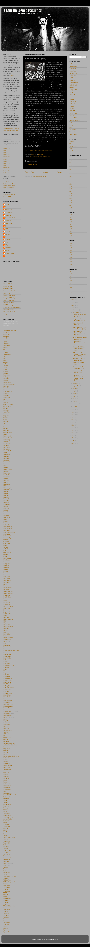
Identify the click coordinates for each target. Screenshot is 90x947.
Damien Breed (7, 438)
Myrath (5, 699)
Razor (5, 780)
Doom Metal (73, 73)
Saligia (5, 800)
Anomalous (6, 345)
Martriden (6, 671)
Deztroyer (6, 480)
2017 (70, 167)
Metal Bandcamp (8, 305)
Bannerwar (6, 375)
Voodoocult (6, 885)
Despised (6, 475)
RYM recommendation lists (11, 130)
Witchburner (7, 898)
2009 (70, 186)
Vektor (5, 874)
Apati (4, 351)
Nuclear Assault (7, 730)
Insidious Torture (8, 591)
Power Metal (73, 118)
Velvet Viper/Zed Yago (10, 876)
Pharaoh (5, 761)
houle (45, 156)
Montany (6, 691)
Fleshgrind (6, 534)
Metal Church (7, 684)
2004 (70, 198)
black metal (36, 156)
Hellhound (6, 565)
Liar (4, 643)
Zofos (5, 926)
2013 (70, 177)
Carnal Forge (7, 406)
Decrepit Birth (7, 462)
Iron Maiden (7, 597)
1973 (70, 285)
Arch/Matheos (7, 353)
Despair (5, 471)
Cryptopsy (6, 430)
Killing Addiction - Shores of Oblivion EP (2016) (79, 333)
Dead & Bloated (7, 451)
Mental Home (7, 682)
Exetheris (6, 515)
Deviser (5, 478)
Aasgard (5, 329)
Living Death (7, 656)
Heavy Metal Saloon (9, 295)
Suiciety (5, 828)
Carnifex (6, 408)
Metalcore (72, 106)
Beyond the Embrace (9, 384)
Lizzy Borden (7, 658)
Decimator (6, 460)
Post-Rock (72, 115)
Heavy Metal (73, 89)
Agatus (5, 341)
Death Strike (6, 454)
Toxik (5, 856)
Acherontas (6, 334)
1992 (70, 231)
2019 (70, 163)
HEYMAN (8, 220)
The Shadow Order (8, 817)
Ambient (71, 64)
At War (5, 364)
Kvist (4, 632)
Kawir (5, 615)
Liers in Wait (7, 647)
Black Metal (72, 68)
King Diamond (7, 623)
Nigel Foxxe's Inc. (8, 721)
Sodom (5, 822)
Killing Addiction (8, 619)
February (76, 404)
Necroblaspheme (8, 706)
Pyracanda (6, 767)
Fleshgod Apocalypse (9, 532)
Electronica (72, 75)
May (74, 396)
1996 (70, 222)
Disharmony (7, 486)
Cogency (6, 416)
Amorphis (6, 343)
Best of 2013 (6, 169)
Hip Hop (71, 92)
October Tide (7, 737)
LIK (4, 652)
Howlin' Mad (7, 580)
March (75, 401)
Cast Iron (6, 410)
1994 (70, 226)
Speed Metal (72, 129)
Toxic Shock (6, 854)
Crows (5, 425)
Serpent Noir (7, 815)
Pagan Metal (73, 113)
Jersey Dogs (6, 604)
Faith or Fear (7, 525)
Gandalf (5, 539)
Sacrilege (6, 798)
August (75, 388)
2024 (73, 302)
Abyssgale (6, 332)
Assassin (5, 365)
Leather (5, 636)
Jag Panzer (6, 602)
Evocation (6, 512)
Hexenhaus (6, 573)
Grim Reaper (7, 552)
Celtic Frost (6, 412)
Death (5, 452)
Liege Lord (6, 645)
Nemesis (6, 717)
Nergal (5, 719)
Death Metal (72, 71)
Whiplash (6, 893)
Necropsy (6, 713)
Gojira (5, 545)
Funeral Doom (73, 82)
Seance (5, 811)
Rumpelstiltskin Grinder (10, 795)
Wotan (5, 904)
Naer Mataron (7, 700)
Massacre (6, 674)
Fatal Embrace (7, 528)
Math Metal (72, 101)
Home (45, 172)
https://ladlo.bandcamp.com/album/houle (38, 150)
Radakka (5, 774)
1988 (70, 245)
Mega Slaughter (8, 678)
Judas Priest (6, 608)
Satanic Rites (7, 804)
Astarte (5, 367)
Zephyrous (6, 922)
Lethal (5, 641)
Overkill (5, 750)
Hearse (5, 562)
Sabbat (5, 797)
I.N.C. (5, 584)
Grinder (5, 554)
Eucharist (6, 508)
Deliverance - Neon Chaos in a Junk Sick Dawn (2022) (79, 354)
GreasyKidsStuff (10, 218)
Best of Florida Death (9, 185)
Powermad (6, 763)
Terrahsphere (7, 841)
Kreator (5, 630)
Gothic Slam (6, 549)
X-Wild (5, 908)
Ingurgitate (6, 586)
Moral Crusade (7, 693)
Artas (4, 356)
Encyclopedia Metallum (10, 291)
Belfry (7, 204)
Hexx (4, 575)
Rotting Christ (7, 793)
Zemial (5, 921)
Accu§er (5, 338)
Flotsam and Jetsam (9, 536)
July (74, 391)
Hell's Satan (8, 223)
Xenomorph (6, 909)
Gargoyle (6, 541)
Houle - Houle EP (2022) (80, 337)
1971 (70, 290)
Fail (70, 148)
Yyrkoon (6, 917)
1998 (70, 217)
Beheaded (6, 378)
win (49, 156)
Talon (5, 834)
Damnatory (6, 439)
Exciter (5, 514)
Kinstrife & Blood (8, 626)
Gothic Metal (73, 85)
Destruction (6, 477)
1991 (70, 233)
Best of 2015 (6, 165)
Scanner (5, 809)
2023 (73, 305)
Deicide (5, 467)
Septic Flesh (6, 813)
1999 (70, 215)
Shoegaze (72, 125)
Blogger (55, 939)
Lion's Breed (7, 654)
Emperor (6, 493)
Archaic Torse (7, 354)
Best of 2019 (6, 158)
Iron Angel (6, 595)
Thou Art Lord (7, 850)
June (74, 393)
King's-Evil (6, 624)
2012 (70, 179)
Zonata (5, 928)
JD (6, 226)
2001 (70, 205)
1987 (70, 248)
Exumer (5, 521)
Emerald (5, 491)
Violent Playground (9, 882)
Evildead (5, 510)
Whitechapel (6, 895)
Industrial (72, 97)
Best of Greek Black (8, 187)
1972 (70, 288)
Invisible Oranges (8, 302)
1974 (70, 283)
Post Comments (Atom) (39, 176)
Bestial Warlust (7, 382)
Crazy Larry (8, 209)
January (75, 406)
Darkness (6, 445)
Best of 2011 (6, 172)
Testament (6, 845)
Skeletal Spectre (7, 821)
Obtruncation (7, 736)
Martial (71, 99)
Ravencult (6, 778)
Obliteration (6, 734)
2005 (70, 196)
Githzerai (8, 215)
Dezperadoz (6, 473)
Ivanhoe (5, 600)
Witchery (6, 900)
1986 (70, 250)
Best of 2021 (6, 154)
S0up (6, 245)
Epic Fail (71, 151)
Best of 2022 (6, 152)
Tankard (5, 835)
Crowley (5, 423)
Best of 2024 (6, 148)
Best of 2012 (6, 171)
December (76, 310)
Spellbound (6, 826)
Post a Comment (32, 164)
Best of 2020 (6, 156)
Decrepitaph (6, 464)
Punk (70, 122)
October (75, 383)
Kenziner (6, 617)
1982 (70, 259)
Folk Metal (72, 78)
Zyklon (5, 930)
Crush (5, 427)
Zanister (5, 919)
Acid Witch (6, 336)
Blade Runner (7, 388)
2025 (73, 300)
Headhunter (6, 560)
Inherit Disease (7, 587)
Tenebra (5, 839)
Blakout (7, 207)
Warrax (5, 889)
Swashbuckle (7, 832)
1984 (70, 255)
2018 (70, 165)
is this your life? (9, 253)
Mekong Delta (7, 680)
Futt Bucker (8, 212)
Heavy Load (6, 563)
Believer (5, 380)
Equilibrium (6, 504)
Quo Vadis (6, 772)
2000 (70, 207)
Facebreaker (7, 523)
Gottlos (5, 551)
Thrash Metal (73, 132)
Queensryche (7, 769)
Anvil (4, 349)
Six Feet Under (7, 819)
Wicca (5, 896)
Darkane (5, 441)
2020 (70, 160)
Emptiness (6, 495)
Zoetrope (6, 924)
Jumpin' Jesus (7, 613)
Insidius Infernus (8, 593)
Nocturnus (6, 726)
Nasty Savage (7, 702)
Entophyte (6, 502)
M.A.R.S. (5, 662)
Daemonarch (7, 436)
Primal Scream (7, 765)
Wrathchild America (9, 906)
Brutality (5, 402)
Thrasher (6, 852)
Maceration (6, 663)
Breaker (5, 399)
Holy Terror (6, 578)
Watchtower (6, 891)
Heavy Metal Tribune (9, 300)
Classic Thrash (7, 286)
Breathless (6, 401)
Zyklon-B (6, 932)
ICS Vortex (6, 582)
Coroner (5, 417)
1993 (70, 229)
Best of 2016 (6, 163)
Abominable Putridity (9, 330)
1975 (70, 281)
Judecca (5, 610)
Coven (5, 419)
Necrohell (6, 708)
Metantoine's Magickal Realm (12, 307)
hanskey (7, 250)
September (76, 386)
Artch (4, 358)
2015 (70, 172)
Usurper (5, 863)
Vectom (5, 871)
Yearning (6, 913)
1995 (70, 224)
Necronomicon (7, 711)
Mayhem (6, 673)
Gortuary (6, 547)
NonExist (6, 728)
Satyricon (6, 806)
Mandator (6, 667)
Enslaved (6, 499)
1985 (70, 252)
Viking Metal (73, 134)
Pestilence (6, 760)
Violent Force (7, 880)
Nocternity (6, 723)
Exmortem (6, 517)
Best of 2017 (6, 161)
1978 (70, 274)
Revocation (6, 787)
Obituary (5, 732)
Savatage (6, 808)
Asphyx (5, 362)
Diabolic (5, 482)
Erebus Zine (6, 293)
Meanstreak (6, 676)
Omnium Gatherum (8, 743)
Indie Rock (72, 94)
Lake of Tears (7, 634)
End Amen (6, 497)
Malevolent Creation (9, 665)
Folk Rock (72, 80)
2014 (70, 174)
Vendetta (6, 878)
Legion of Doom (8, 637)
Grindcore (72, 87)
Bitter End (6, 386)
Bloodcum (6, 395)
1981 (70, 262)
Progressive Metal (74, 120)
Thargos (5, 848)
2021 (70, 158)
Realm (5, 782)
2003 (70, 200)
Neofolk (71, 108)
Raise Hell (6, 776)
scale (12, 75)
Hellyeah (5, 569)
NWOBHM (72, 111)
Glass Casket (6, 543)
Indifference (73, 146)
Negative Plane (7, 715)
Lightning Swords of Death (11, 650)
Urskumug (6, 861)
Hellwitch (6, 567)
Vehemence (6, 872)
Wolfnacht (6, 902)
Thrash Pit (6, 314)
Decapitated (6, 458)
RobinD (7, 239)
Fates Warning (7, 526)
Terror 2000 (6, 843)
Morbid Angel (7, 695)
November (76, 312)
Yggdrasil (6, 915)
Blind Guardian (7, 391)
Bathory (5, 377)
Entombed (6, 501)
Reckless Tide (7, 784)
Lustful (5, 660)
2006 (70, 193)
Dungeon (6, 489)
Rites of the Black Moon (10, 312)
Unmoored (6, 859)
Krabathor (6, 628)
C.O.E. (5, 414)
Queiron (5, 771)
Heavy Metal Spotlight (9, 298)
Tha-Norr (6, 847)
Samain (5, 802)
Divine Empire (7, 488)
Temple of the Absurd (9, 837)
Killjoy (5, 621)
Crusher (5, 428)
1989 (70, 243)
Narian (7, 234)
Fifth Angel (6, 530)
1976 (70, 278)
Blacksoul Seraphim (9, 194)
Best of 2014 (6, 167)
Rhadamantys (7, 789)
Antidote (5, 347)
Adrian (5, 340)
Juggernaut (6, 612)
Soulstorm (6, 824)
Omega (5, 739)
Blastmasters (7, 390)
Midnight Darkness (8, 686)
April (74, 398)
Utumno (5, 867)
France (42, 156)
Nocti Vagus (6, 724)
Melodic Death (73, 104)
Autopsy (5, 371)
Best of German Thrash (9, 184)
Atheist (5, 369)
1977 (70, 276)
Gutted (5, 556)
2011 (70, 181)
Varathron (6, 869)
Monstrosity (7, 689)
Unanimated (7, 858)
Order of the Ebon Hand (10, 745)
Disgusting (6, 484)
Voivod (5, 884)
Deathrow (6, 456)
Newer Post (29, 172)
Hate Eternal (7, 558)
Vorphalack (6, 887)
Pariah (5, 754)
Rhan (6, 237)
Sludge (71, 127)
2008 (70, 188)
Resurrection (7, 785)
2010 (70, 184)
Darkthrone (6, 449)
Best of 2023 (6, 150)
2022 (30, 156)
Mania (5, 669)
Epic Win (72, 141)
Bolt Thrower (7, 397)
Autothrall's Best (7, 182)
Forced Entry (7, 538)
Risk (4, 791)
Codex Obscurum (8, 288)
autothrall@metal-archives (11, 128)
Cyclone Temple (7, 432)
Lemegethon (7, 639)
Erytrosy (6, 506)
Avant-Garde (73, 66)
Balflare (5, 373)
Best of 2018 (6, 159)
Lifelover (6, 649)
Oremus (5, 747)
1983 (70, 257)
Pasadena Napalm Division (11, 756)
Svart (4, 830)
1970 (70, 292)
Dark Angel (6, 447)
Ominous (6, 741)
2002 (70, 203)
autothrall (8, 247)
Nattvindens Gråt (8, 704)
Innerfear (6, 589)
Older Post (60, 172)
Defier (5, 465)
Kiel (6, 228)
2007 (70, 191)
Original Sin (6, 748)
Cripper (5, 421)
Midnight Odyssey (8, 687)
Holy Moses (6, 576)
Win (70, 144)
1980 (70, 264)
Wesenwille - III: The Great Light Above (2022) (79, 348)
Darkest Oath (7, 443)
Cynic (5, 434)
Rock (6, 242)
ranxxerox (8, 256)
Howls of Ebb (7, 197)
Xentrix (5, 911)
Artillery (5, 360)
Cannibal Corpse (8, 404)
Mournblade (6, 697)
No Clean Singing (8, 309)
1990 (70, 236)
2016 (70, 170)
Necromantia (7, 710)
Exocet (5, 519)
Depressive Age (7, 469)
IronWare (6, 599)
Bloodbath (6, 393)
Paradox (5, 752)
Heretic (5, 571)
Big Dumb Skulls (8, 284)
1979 (70, 271)
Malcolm (7, 231)
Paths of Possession (9, 758)
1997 (70, 219)
